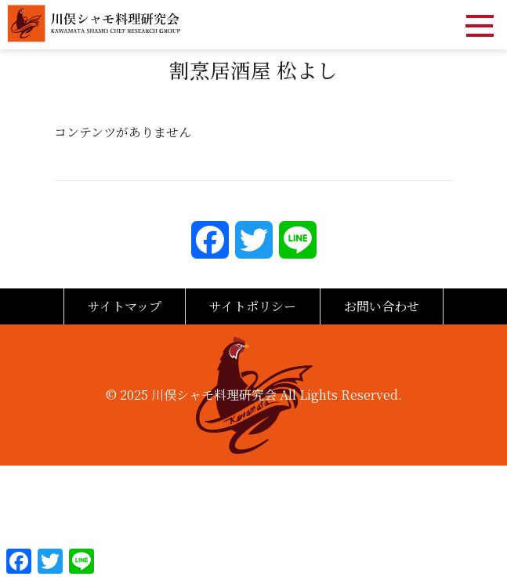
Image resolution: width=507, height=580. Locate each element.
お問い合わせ (381, 306)
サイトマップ (124, 306)
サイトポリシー (252, 306)
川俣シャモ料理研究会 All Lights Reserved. (276, 395)
